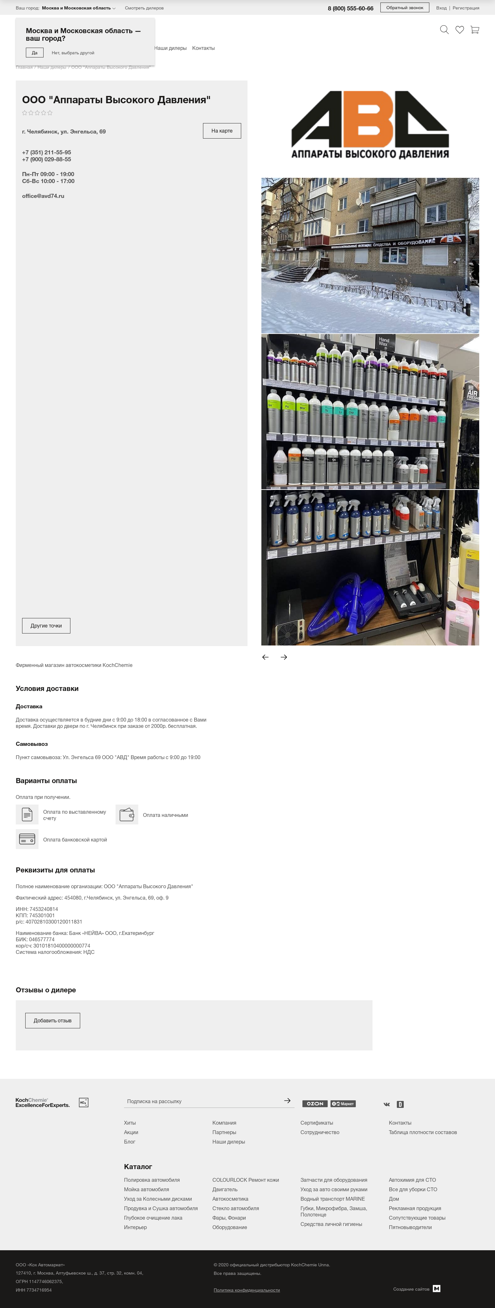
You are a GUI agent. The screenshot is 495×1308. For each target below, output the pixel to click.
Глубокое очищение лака (153, 1217)
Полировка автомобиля (152, 1179)
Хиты (130, 1122)
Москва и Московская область (76, 7)
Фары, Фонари (229, 1217)
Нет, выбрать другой (73, 52)
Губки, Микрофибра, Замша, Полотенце (334, 1211)
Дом (394, 1198)
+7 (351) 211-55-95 (46, 151)
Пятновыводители (410, 1226)
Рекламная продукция (415, 1207)
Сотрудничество (320, 1131)
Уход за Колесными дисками (158, 1198)
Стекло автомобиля (235, 1207)
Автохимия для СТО (412, 1179)
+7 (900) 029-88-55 (46, 158)
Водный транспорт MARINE (333, 1198)
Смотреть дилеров (144, 7)
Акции (131, 1131)
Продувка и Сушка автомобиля (161, 1207)
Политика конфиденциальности (247, 1289)
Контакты (203, 47)
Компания (224, 1122)
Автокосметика (230, 1198)
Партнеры (224, 1131)
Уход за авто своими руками (334, 1188)
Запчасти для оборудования (334, 1179)
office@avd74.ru (43, 195)
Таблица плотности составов (423, 1131)
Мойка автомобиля (146, 1188)
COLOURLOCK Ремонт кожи (245, 1179)
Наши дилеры (170, 47)
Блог (129, 1141)
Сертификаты (317, 1122)
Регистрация (466, 7)
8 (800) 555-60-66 (350, 7)
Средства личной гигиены (331, 1223)
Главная (24, 66)
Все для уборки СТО (413, 1188)
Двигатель (224, 1188)
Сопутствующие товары (417, 1217)
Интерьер (135, 1226)
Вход (441, 7)
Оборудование (229, 1226)
